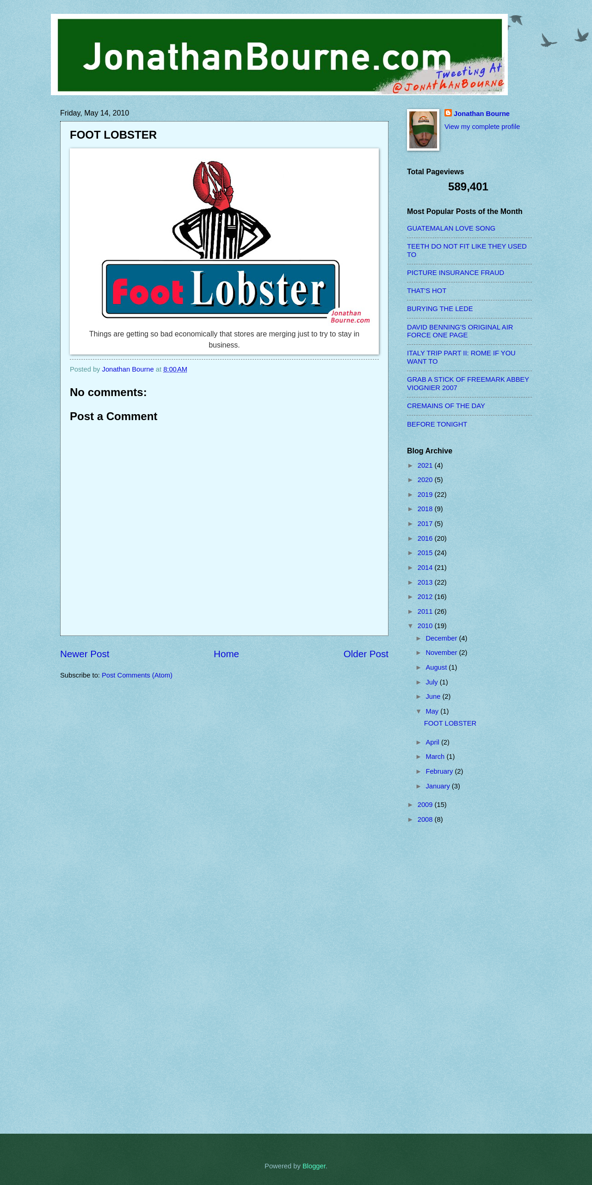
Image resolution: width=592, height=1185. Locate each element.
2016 (426, 538)
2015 (426, 552)
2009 (426, 804)
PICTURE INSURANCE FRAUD (455, 272)
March (436, 756)
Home (226, 653)
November (442, 652)
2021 (426, 465)
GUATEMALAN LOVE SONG (451, 228)
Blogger (314, 1166)
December (442, 638)
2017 (426, 523)
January (438, 786)
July (432, 682)
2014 (426, 567)
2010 (426, 625)
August (437, 667)
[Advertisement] (444, 978)
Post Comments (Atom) (137, 675)
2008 (426, 819)
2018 (426, 509)
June (434, 696)
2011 (426, 611)
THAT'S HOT (426, 290)
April (433, 742)
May (433, 711)
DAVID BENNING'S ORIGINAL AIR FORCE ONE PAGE (460, 331)
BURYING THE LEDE (440, 308)
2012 (426, 596)
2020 (426, 479)
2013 (426, 582)
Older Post (366, 653)
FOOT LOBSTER (450, 723)
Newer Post (84, 653)
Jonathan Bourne (482, 113)
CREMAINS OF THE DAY (446, 405)
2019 (426, 494)
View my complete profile (482, 126)
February (440, 771)
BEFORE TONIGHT (437, 424)
